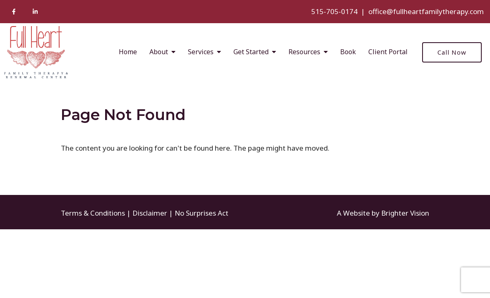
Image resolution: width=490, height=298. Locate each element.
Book (348, 52)
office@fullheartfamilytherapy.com (426, 11)
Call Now (451, 52)
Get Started (251, 52)
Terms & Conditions (93, 213)
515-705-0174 (334, 11)
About (158, 52)
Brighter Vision (405, 213)
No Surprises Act (201, 213)
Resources (304, 52)
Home (128, 52)
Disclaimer (149, 213)
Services (201, 52)
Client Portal (388, 52)
